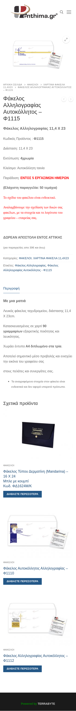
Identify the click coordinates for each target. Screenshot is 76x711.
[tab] (11, 288)
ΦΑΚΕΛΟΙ (32, 84)
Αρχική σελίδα (12, 84)
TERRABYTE (46, 703)
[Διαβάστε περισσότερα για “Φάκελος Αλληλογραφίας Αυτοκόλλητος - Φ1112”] (22, 668)
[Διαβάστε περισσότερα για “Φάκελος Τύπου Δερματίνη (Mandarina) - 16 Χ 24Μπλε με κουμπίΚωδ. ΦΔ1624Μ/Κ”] (22, 494)
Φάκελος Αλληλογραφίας (30, 265)
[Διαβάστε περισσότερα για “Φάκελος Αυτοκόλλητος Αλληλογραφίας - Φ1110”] (22, 581)
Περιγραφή (11, 288)
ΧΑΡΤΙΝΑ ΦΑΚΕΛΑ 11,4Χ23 (51, 258)
